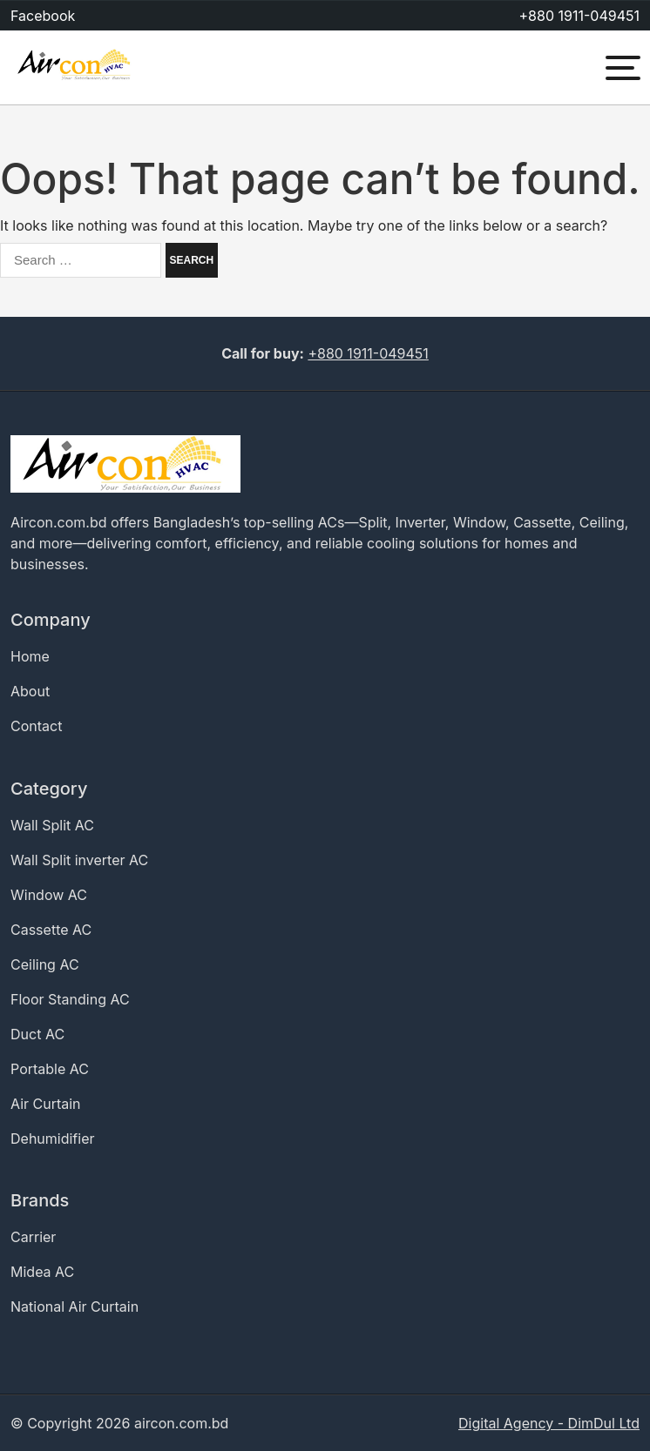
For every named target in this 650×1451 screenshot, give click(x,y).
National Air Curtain (74, 1306)
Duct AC (37, 1034)
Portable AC (49, 1069)
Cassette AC (50, 929)
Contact (36, 726)
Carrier (33, 1237)
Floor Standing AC (70, 999)
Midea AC (42, 1271)
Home (30, 656)
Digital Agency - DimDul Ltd (549, 1423)
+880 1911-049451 (579, 15)
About (30, 691)
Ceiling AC (44, 964)
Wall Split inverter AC (79, 860)
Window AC (48, 895)
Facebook (42, 15)
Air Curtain (45, 1103)
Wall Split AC (52, 825)
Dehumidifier (52, 1138)
